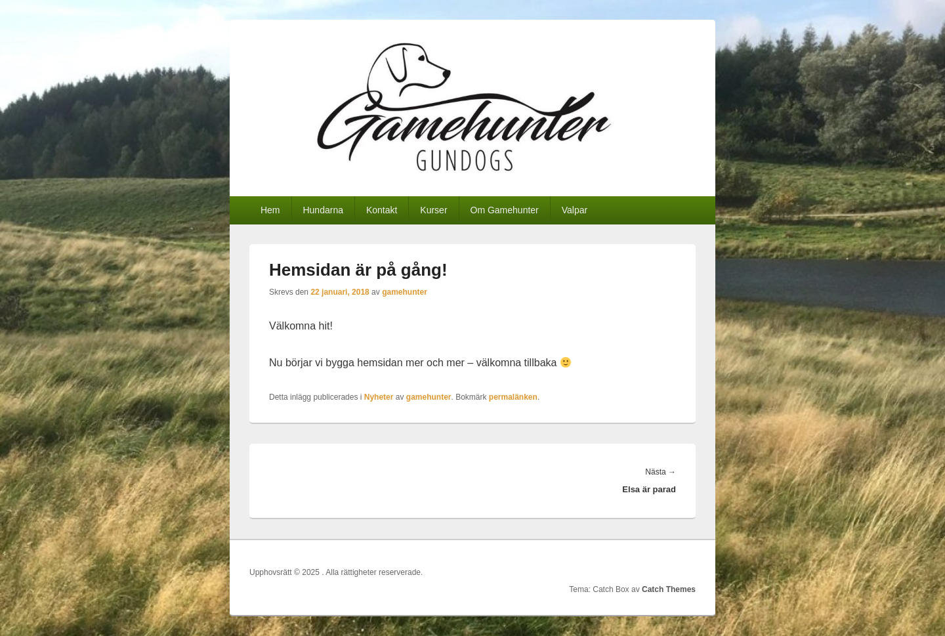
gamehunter (404, 292)
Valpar (574, 210)
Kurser (433, 210)
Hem (270, 210)
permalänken (513, 397)
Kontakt (381, 210)
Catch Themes (669, 589)
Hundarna (323, 210)
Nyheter (379, 397)
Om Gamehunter (505, 210)
